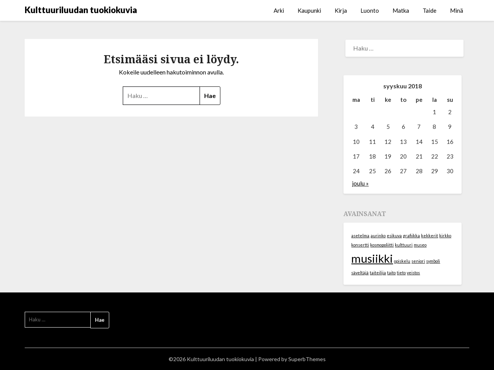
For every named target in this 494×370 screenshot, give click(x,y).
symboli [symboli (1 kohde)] (433, 261)
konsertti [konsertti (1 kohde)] (360, 244)
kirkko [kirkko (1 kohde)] (445, 235)
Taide (429, 10)
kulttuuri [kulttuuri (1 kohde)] (404, 244)
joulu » (360, 183)
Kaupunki (309, 10)
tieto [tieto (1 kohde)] (401, 272)
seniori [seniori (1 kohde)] (418, 261)
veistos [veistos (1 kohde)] (413, 272)
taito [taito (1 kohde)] (391, 272)
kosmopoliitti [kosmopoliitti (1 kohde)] (382, 244)
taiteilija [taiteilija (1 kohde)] (378, 272)
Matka (400, 10)
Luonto (369, 10)
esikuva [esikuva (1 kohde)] (394, 235)
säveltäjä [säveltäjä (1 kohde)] (360, 272)
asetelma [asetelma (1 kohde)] (360, 235)
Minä (456, 10)
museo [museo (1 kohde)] (420, 244)
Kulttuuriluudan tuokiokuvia (81, 10)
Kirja (341, 10)
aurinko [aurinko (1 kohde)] (378, 235)
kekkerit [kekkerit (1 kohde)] (429, 235)
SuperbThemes (307, 359)
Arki (279, 10)
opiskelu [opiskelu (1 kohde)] (402, 261)
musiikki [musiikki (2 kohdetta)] (372, 258)
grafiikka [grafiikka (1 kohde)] (411, 235)
